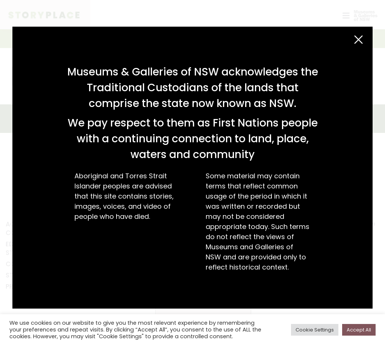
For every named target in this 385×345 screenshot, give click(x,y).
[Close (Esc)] (358, 40)
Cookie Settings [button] (315, 329)
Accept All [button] (359, 329)
